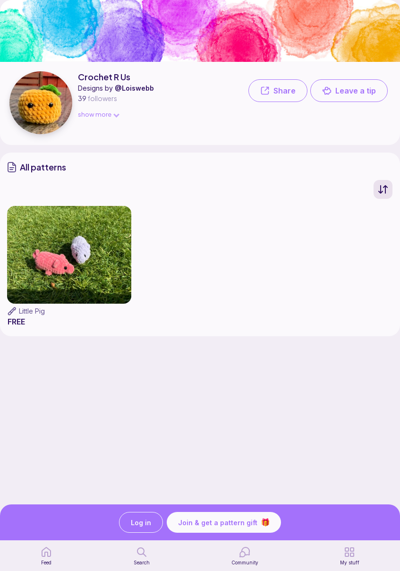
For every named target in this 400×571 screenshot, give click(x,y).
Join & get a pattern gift (224, 522)
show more (98, 114)
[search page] (142, 555)
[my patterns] (349, 555)
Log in (141, 523)
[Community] (244, 555)
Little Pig (32, 311)
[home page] (46, 555)
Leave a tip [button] (349, 90)
